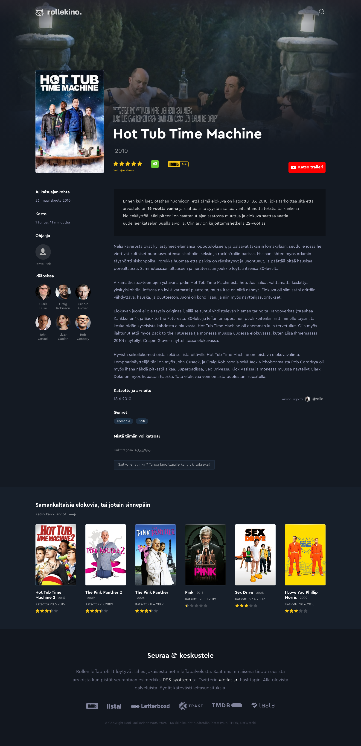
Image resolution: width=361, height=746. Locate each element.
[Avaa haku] (322, 9)
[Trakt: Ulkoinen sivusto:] (192, 706)
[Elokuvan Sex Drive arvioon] (255, 566)
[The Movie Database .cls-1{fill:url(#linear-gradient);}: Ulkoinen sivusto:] (227, 705)
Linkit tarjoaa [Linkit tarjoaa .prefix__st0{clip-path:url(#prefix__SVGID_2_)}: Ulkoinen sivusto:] (132, 450)
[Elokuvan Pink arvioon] (205, 566)
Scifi (142, 421)
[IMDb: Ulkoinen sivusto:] (92, 705)
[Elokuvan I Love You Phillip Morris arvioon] (305, 569)
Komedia (123, 421)
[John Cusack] (43, 328)
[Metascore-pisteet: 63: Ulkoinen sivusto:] (156, 164)
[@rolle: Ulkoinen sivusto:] (314, 399)
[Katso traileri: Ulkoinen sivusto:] (307, 164)
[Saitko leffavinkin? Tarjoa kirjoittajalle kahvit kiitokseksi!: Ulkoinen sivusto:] (164, 464)
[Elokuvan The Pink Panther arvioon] (155, 569)
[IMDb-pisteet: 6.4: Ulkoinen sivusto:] (179, 164)
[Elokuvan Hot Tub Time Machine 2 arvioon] (55, 569)
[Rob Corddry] (83, 328)
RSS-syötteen (177, 679)
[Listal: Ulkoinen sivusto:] (113, 705)
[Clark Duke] (43, 297)
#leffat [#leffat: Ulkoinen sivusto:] (225, 679)
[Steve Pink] (43, 255)
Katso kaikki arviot (55, 514)
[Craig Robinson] (63, 297)
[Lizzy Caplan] (63, 328)
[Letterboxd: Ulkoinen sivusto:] (150, 705)
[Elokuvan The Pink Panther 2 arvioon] (105, 569)
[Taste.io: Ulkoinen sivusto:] (263, 705)
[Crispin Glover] (83, 297)
